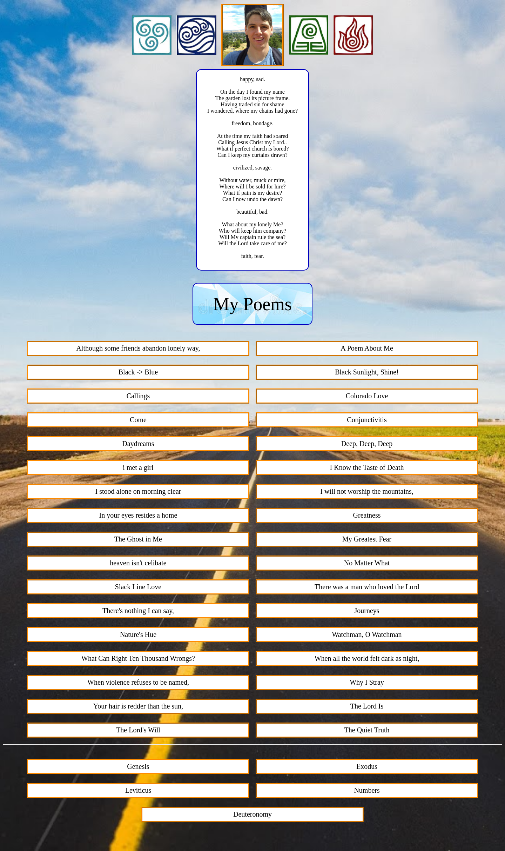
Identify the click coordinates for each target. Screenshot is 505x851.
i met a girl (138, 468)
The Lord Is (366, 707)
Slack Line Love (138, 588)
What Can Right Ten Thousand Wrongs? (138, 659)
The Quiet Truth (367, 731)
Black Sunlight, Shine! (367, 373)
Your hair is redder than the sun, (138, 707)
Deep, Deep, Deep (367, 444)
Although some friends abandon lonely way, (138, 349)
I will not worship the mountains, (366, 492)
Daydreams (138, 444)
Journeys (366, 612)
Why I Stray (367, 683)
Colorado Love (367, 397)
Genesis (138, 767)
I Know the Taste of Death (367, 468)
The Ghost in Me (138, 540)
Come (138, 421)
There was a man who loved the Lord (367, 588)
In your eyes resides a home (138, 516)
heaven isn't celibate (138, 564)
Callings (138, 397)
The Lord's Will (138, 731)
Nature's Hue (138, 635)
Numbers (366, 791)
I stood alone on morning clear (138, 492)
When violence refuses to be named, (138, 683)
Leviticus (138, 791)
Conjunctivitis (366, 421)
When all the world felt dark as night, (367, 659)
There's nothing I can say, (138, 612)
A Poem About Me (367, 349)
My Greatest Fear (366, 540)
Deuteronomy (252, 815)
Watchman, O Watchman (367, 635)
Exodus (366, 767)
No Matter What (367, 564)
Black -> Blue (138, 373)
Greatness (367, 516)
